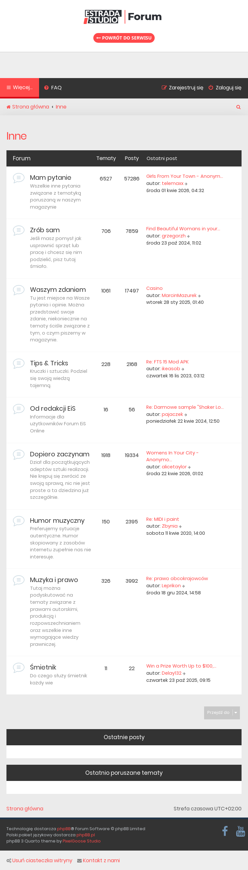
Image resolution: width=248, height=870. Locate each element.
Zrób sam (45, 230)
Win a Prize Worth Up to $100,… (181, 666)
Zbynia (170, 526)
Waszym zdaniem (58, 289)
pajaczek (172, 414)
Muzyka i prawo (54, 579)
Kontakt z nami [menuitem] (98, 860)
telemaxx (172, 183)
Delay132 (171, 673)
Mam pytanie (50, 177)
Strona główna (24, 808)
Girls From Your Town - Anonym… (184, 176)
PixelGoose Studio (82, 841)
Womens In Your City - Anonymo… (172, 456)
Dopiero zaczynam (59, 454)
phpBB (64, 828)
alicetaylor (174, 467)
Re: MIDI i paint (162, 519)
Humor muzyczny (57, 520)
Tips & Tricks (49, 363)
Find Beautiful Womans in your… (183, 228)
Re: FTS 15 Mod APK (167, 362)
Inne (16, 136)
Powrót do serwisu (124, 38)
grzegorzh (174, 236)
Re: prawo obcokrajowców (177, 578)
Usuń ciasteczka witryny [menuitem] (39, 860)
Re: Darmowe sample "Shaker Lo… (185, 407)
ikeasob (171, 368)
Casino (154, 288)
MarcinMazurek (179, 295)
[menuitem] (53, 88)
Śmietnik (43, 667)
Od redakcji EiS (53, 408)
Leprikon (171, 585)
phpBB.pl (86, 835)
